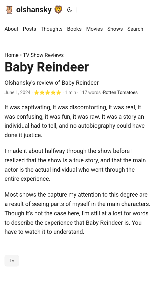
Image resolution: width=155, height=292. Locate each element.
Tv (11, 260)
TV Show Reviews (43, 55)
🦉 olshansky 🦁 (34, 9)
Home (11, 55)
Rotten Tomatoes (120, 92)
